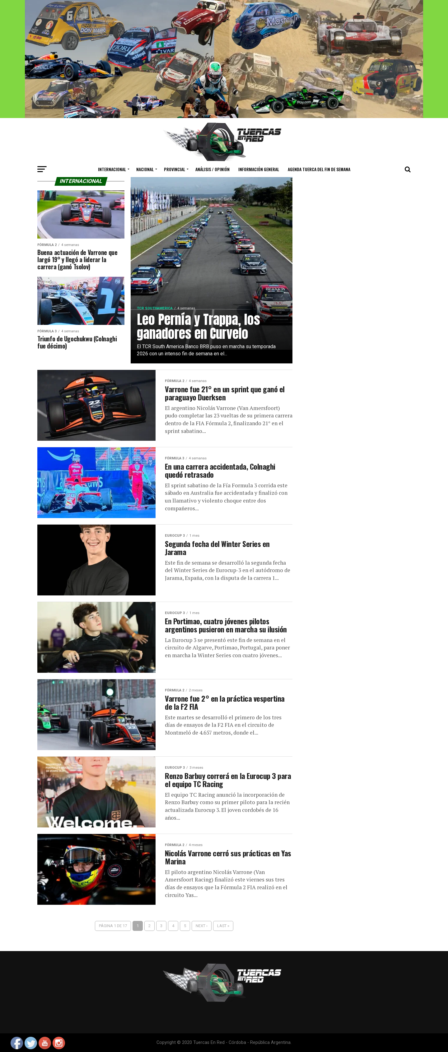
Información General (258, 169)
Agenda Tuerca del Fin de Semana (319, 169)
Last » (223, 925)
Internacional (112, 169)
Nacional (145, 169)
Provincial (174, 169)
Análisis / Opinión (212, 169)
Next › (202, 925)
